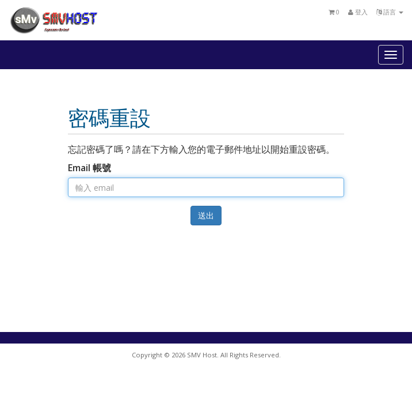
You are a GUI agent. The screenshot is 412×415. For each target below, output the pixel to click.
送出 (206, 215)
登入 (358, 11)
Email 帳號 (89, 167)
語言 (389, 11)
